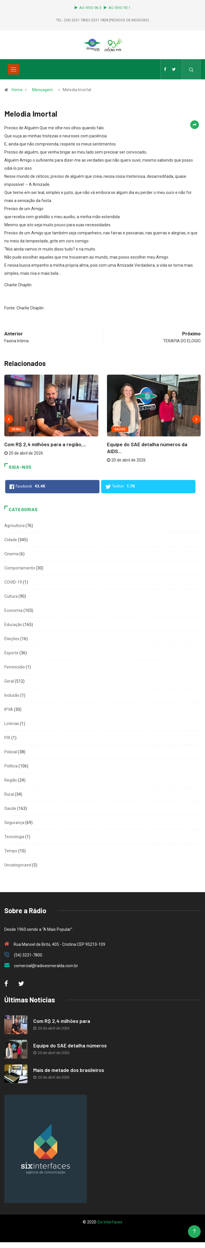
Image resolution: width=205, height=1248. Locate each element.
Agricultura (14, 525)
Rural (9, 794)
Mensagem (42, 89)
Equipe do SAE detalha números (70, 1045)
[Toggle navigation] (13, 69)
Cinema (11, 554)
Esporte (11, 653)
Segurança (14, 822)
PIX (7, 737)
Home (17, 89)
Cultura (11, 596)
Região (10, 780)
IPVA (8, 709)
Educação (13, 624)
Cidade (10, 539)
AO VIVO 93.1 (117, 7)
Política (11, 766)
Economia (13, 610)
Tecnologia (14, 836)
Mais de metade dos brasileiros (68, 1070)
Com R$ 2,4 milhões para (61, 1021)
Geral (17, 429)
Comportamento (19, 568)
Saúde (119, 429)
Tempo (10, 851)
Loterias (11, 723)
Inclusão (11, 695)
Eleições (11, 638)
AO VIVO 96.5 (89, 7)
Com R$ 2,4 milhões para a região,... (45, 444)
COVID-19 (13, 582)
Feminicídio (14, 667)
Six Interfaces (109, 1222)
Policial (10, 752)
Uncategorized (17, 865)
